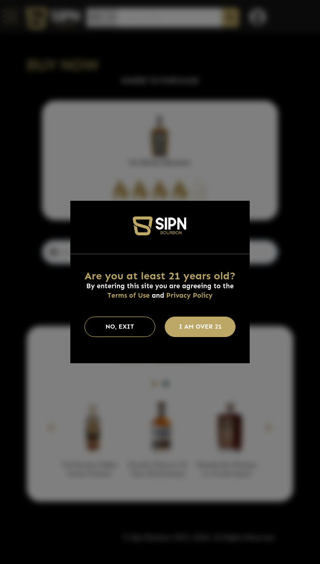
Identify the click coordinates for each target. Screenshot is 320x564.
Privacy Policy (189, 295)
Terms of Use (129, 295)
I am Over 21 (200, 326)
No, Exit (119, 326)
